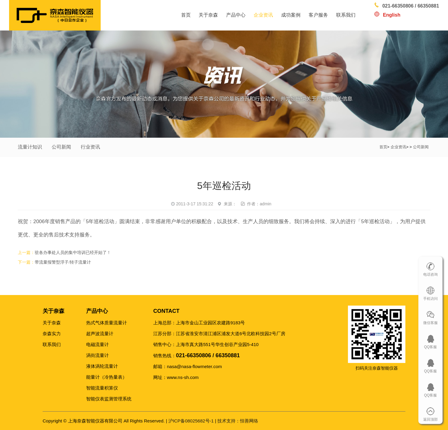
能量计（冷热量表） (106, 377)
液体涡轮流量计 (102, 366)
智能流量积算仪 (102, 387)
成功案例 (290, 15)
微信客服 (430, 323)
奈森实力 (52, 333)
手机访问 (430, 299)
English (392, 15)
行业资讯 (90, 146)
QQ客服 (430, 347)
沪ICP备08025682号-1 (191, 420)
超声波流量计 (99, 333)
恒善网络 (237, 420)
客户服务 (318, 15)
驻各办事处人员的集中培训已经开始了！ (73, 252)
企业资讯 (263, 15)
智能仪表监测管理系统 (108, 398)
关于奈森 (208, 15)
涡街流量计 (97, 355)
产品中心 (235, 15)
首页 (186, 15)
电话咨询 (430, 274)
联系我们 (345, 15)
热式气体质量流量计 (106, 322)
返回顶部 (430, 419)
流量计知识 (30, 146)
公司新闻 (61, 146)
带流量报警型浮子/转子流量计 (63, 262)
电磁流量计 (97, 344)
